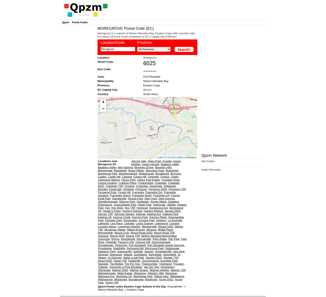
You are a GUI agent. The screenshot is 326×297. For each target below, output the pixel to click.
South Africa (150, 94)
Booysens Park (155, 170)
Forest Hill (124, 192)
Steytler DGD (154, 257)
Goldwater (143, 201)
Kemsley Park (113, 220)
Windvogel (120, 279)
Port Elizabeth (151, 76)
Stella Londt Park (133, 257)
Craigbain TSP (114, 186)
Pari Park (173, 239)
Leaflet (160, 157)
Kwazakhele (175, 286)
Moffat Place (165, 229)
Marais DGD (165, 226)
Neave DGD (117, 235)
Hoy (107, 207)
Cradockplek (145, 183)
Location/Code (113, 42)
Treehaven (165, 263)
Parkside (111, 242)
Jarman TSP (105, 214)
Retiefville (119, 248)
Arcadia (167, 161)
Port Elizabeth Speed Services (165, 245)
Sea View (178, 251)
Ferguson (141, 189)
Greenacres (105, 204)
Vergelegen (167, 267)
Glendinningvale (108, 201)
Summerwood (150, 260)
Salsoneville (124, 251)
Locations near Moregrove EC (107, 163)
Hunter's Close (112, 211)
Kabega (140, 214)
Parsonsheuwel (161, 242)
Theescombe (149, 263)
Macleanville (149, 226)
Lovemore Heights (129, 226)
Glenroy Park (127, 201)
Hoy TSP (130, 207)
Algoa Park (154, 161)
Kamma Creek (122, 217)
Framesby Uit (161, 195)
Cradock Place (128, 183)
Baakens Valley (107, 167)
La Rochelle (175, 220)
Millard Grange (136, 229)
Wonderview (135, 279)
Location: (104, 57)
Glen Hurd (150, 198)
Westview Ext (106, 276)
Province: (145, 42)
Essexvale (115, 189)
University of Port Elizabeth (125, 267)
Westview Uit (124, 276)
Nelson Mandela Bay (156, 81)
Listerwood (161, 223)
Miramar (151, 229)
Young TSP (112, 282)
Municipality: (106, 81)
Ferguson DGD (157, 189)
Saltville (138, 251)
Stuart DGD (105, 260)
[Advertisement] (77, 88)
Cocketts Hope (171, 179)
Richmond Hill (135, 248)
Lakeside (103, 223)
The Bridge (116, 263)
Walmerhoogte (107, 273)
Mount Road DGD (142, 232)
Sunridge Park (169, 260)
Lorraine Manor (107, 226)
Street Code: (106, 61)
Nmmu (115, 239)
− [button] (103, 109)
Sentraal (103, 254)
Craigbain (160, 183)
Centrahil (153, 176)
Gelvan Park (135, 198)
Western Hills (156, 273)
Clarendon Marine (109, 179)
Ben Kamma (125, 167)
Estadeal (128, 189)
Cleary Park (128, 179)
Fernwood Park (107, 192)
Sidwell (127, 254)
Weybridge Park (143, 276)
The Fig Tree (132, 263)
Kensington (130, 220)
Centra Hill (139, 176)
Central (164, 176)
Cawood (127, 176)
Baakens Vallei (170, 164)
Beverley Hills (163, 167)
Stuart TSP (120, 260)
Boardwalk (120, 170)
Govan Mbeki (159, 201)
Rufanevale (172, 248)
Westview (171, 273)
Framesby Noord (120, 195)
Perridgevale (105, 245)
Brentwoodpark (128, 173)
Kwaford (161, 220)
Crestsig (130, 186)
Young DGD (166, 279)
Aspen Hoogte (150, 164)
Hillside (171, 204)
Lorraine (174, 223)
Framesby (138, 192)
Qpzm (65, 22)
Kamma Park (140, 217)
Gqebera (173, 201)
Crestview (142, 186)
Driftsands (170, 186)
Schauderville (163, 251)
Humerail (142, 207)
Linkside (129, 223)
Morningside (105, 232)
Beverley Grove (144, 167)
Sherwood (116, 254)
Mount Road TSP (164, 232)
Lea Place (116, 223)
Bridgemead (146, 173)
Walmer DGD (120, 270)
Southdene (140, 254)
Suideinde (134, 260)
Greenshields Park (125, 204)
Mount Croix (121, 232)
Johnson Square (124, 214)
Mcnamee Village (114, 229)
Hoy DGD (117, 207)
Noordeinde (128, 239)
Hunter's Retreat (132, 211)
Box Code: (104, 69)
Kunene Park (146, 220)
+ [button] (103, 102)
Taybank (103, 263)
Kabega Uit (104, 217)
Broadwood (162, 173)
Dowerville (155, 186)
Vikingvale (104, 270)
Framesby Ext (153, 192)
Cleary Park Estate (148, 179)
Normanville (144, 239)
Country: (103, 94)
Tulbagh (103, 267)
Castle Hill (114, 176)
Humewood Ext (158, 207)
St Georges (115, 257)
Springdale (155, 254)
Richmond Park (154, 248)
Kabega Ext (154, 214)
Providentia (105, 248)
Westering (140, 273)
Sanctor (149, 251)
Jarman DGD (172, 211)
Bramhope (172, 170)
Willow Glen (161, 276)
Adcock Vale (138, 161)
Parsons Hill (143, 242)
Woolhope (151, 279)
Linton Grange (144, 223)
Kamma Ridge (158, 217)
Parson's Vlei (126, 242)
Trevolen (178, 263)
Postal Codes (80, 22)
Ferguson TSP (177, 189)
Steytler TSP (170, 257)
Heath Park (145, 204)
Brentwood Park (107, 173)
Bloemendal (105, 170)
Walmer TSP (177, 270)
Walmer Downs (139, 270)
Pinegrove (121, 245)
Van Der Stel (151, 267)
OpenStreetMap (176, 157)
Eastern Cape (151, 85)
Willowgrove (105, 279)
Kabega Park (170, 214)
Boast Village (136, 170)
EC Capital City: (108, 89)
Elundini (103, 189)
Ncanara (103, 235)
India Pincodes (211, 171)
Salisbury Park (107, 251)
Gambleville (119, 198)
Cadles (102, 176)
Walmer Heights (159, 270)
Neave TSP (133, 235)
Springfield (169, 254)
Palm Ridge (160, 239)
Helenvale (159, 204)
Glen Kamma (167, 198)
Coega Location (107, 183)
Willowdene (177, 276)
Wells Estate (124, 273)
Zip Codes (208, 163)
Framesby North (142, 195)
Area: (101, 76)
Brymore (176, 173)
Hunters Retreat (153, 211)
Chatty (174, 176)
